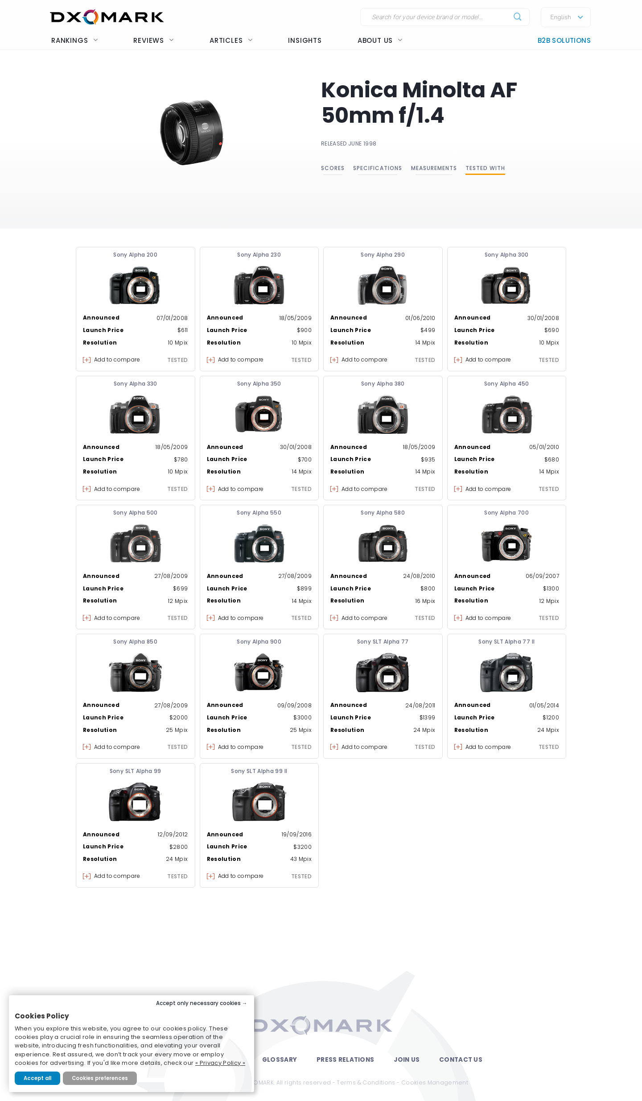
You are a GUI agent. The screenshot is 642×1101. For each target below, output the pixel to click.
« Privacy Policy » (220, 1063)
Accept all (37, 1078)
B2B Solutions (564, 40)
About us (380, 40)
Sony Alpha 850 (135, 641)
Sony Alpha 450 (506, 383)
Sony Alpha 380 (383, 383)
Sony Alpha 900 (259, 641)
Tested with (485, 168)
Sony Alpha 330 (135, 383)
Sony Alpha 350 (259, 383)
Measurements (434, 168)
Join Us (407, 1059)
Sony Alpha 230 (259, 254)
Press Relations (345, 1059)
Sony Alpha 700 (506, 512)
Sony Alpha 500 (135, 512)
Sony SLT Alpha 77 (383, 641)
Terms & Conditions (366, 1082)
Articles (231, 40)
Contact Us (460, 1059)
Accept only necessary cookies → (201, 1003)
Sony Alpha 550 (259, 512)
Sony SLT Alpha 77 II (506, 641)
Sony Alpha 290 (383, 254)
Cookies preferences (100, 1078)
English (560, 17)
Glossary (279, 1059)
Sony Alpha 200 (135, 254)
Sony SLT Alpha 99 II (259, 771)
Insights (304, 40)
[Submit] (518, 17)
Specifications (377, 168)
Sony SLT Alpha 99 (135, 771)
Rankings (74, 40)
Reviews (153, 40)
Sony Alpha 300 (507, 254)
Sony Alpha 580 (383, 512)
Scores (333, 168)
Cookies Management (434, 1082)
